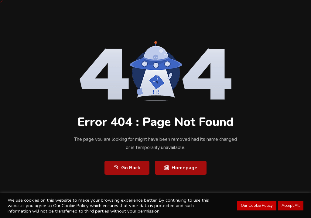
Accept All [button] (291, 205)
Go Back (127, 167)
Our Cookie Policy (257, 205)
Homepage (180, 167)
